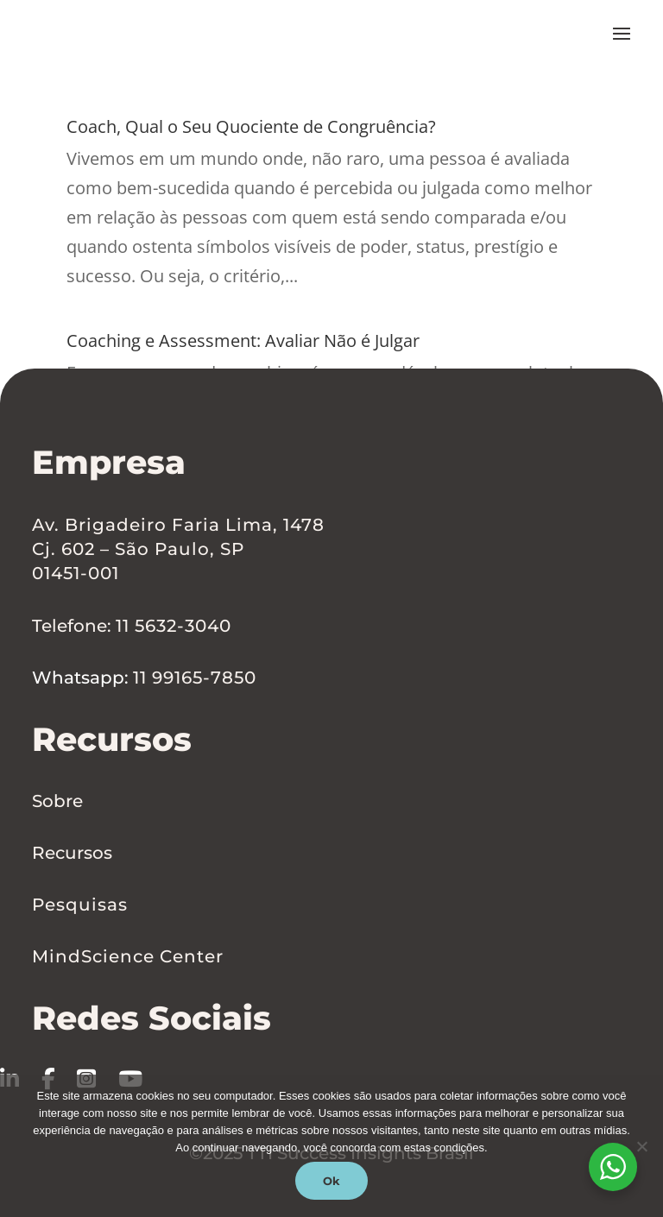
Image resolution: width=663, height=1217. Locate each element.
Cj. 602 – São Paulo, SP (138, 549)
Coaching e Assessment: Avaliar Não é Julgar (296, 338)
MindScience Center (128, 956)
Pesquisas (80, 904)
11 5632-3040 (173, 626)
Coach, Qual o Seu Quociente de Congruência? (309, 124)
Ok (331, 1181)
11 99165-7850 (194, 678)
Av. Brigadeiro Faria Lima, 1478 (178, 525)
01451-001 (75, 574)
